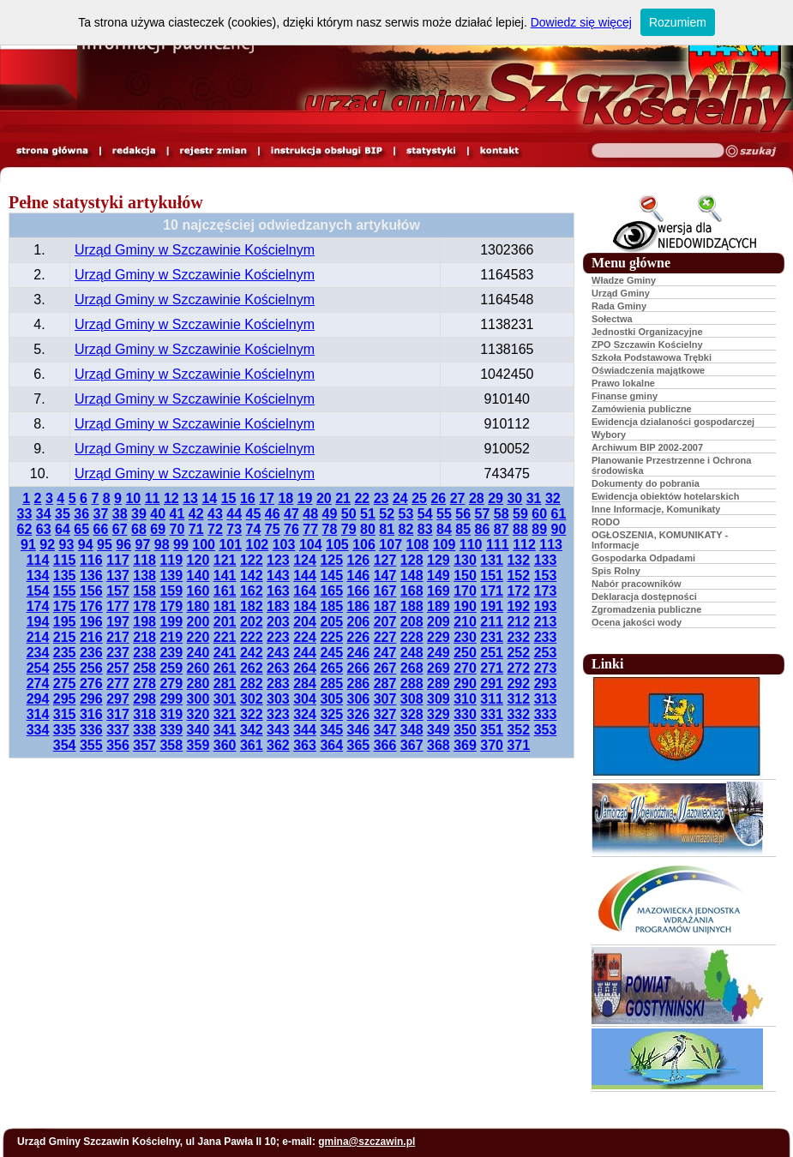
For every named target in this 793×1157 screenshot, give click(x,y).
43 (215, 514)
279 (171, 683)
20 (324, 498)
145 (331, 575)
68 (139, 529)
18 (285, 498)
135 (64, 575)
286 (358, 683)
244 (304, 652)
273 (545, 668)
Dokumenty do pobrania (646, 483)
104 (310, 544)
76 (291, 529)
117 (117, 560)
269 (438, 668)
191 (491, 606)
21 (343, 498)
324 (304, 714)
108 (418, 544)
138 (144, 575)
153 (545, 575)
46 (272, 514)
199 (171, 621)
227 (385, 637)
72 (215, 529)
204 (304, 621)
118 (144, 560)
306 (358, 699)
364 (331, 745)
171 (491, 591)
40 (157, 514)
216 (91, 637)
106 (363, 544)
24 (400, 498)
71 (196, 529)
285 (331, 683)
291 (491, 683)
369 (465, 745)
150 (465, 575)
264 (304, 668)
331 (491, 714)
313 (545, 699)
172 (518, 591)
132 (518, 560)
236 (91, 652)
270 (465, 668)
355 (91, 745)
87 (501, 529)
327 (385, 714)
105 (337, 544)
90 (559, 529)
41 (177, 514)
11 (152, 498)
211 (491, 621)
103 (284, 544)
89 (539, 529)
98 (162, 544)
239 (171, 652)
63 (43, 529)
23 (381, 498)
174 (38, 606)
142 (251, 575)
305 (331, 699)
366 (385, 745)
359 (198, 745)
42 (196, 514)
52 (386, 514)
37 (101, 514)
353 (545, 729)
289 (438, 683)
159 (171, 591)
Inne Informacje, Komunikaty (656, 509)
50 (349, 514)
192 (518, 606)
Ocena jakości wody (637, 622)
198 (144, 621)
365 (358, 745)
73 (234, 529)
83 (425, 529)
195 (64, 621)
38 (120, 514)
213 (545, 621)
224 (304, 637)
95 (104, 544)
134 (38, 575)
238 (144, 652)
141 (225, 575)
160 (198, 591)
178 (144, 606)
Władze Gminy (624, 280)
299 (171, 699)
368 (438, 745)
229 (438, 637)
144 (304, 575)
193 (545, 606)
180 (198, 606)
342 (251, 729)
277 (117, 683)
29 (495, 498)
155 (64, 591)
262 (251, 668)
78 (330, 529)
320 (198, 714)
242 (251, 652)
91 (28, 544)
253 (545, 652)
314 (38, 714)
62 (25, 529)
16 (247, 498)
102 (257, 544)
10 (133, 498)
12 (171, 498)
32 (553, 498)
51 (367, 514)
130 (465, 560)
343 (278, 729)
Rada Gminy (619, 306)
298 (144, 699)
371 (518, 745)
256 (91, 668)
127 (385, 560)
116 (91, 560)
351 (491, 729)
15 (229, 498)
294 (38, 699)
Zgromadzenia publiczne (646, 609)
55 (444, 514)
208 (412, 621)
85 (463, 529)
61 (559, 514)
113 (550, 544)
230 (465, 637)
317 (117, 714)
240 (198, 652)
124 (304, 560)
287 (385, 683)
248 (412, 652)
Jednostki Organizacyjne (647, 332)
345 (331, 729)
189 (438, 606)
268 (412, 668)
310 (465, 699)
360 (225, 745)
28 (476, 498)
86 (482, 529)
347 (385, 729)
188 (412, 606)
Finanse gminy (625, 396)
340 (198, 729)
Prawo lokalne (623, 383)
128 (412, 560)
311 (491, 699)
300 (198, 699)
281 (225, 683)
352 (518, 729)
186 (358, 606)
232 (518, 637)
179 (171, 606)
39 (139, 514)
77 (310, 529)
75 (272, 529)
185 (331, 606)
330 (465, 714)
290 (465, 683)
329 (438, 714)
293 (545, 683)
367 (412, 745)
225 (331, 637)
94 (85, 544)
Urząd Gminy (621, 293)
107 (390, 544)
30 (514, 498)
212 (518, 621)
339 (171, 729)
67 (120, 529)
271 (491, 668)
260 (198, 668)
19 (305, 498)
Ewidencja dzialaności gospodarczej (673, 422)
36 (81, 514)
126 (358, 560)
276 (91, 683)
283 (278, 683)
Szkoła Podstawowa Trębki (652, 357)
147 (385, 575)
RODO (606, 522)
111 (497, 544)
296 (91, 699)
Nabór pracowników (637, 583)
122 (251, 560)
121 (225, 560)
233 (545, 637)
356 (117, 745)
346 (358, 729)
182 (251, 606)
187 (385, 606)
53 (406, 514)
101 (230, 544)
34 (43, 514)
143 (278, 575)
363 (304, 745)
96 (123, 544)
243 (278, 652)
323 (278, 714)
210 (465, 621)
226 (358, 637)
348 (412, 729)
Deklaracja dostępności (644, 596)
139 (171, 575)
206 (358, 621)
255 (64, 668)
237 (117, 652)
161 (225, 591)
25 (419, 498)
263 (278, 668)
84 (444, 529)
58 (501, 514)
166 (358, 591)
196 (91, 621)
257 (117, 668)
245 (331, 652)
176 (91, 606)
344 (304, 729)
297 (117, 699)
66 (101, 529)
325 (331, 714)
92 (47, 544)
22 (361, 498)
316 (91, 714)
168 (412, 591)
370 (491, 745)
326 (358, 714)
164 (304, 591)
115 (64, 560)
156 (91, 591)
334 (38, 729)
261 (225, 668)
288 (412, 683)
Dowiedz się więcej (581, 22)
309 (438, 699)
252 (518, 652)
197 (117, 621)
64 (62, 529)
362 (278, 745)
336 (91, 729)
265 (331, 668)
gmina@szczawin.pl (366, 1142)
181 (225, 606)
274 (38, 683)
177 (117, 606)
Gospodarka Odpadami (643, 558)
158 (144, 591)
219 (171, 637)
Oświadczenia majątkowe (648, 370)
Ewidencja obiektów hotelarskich (665, 496)
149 (438, 575)
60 (539, 514)
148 (412, 575)
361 (251, 745)
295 (64, 699)
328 (412, 714)
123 (278, 560)
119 (171, 560)
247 (385, 652)
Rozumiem (677, 22)
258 (144, 668)
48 (310, 514)
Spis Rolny (616, 571)
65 (81, 529)
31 (534, 498)
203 (278, 621)
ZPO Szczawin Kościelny (647, 344)
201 (225, 621)
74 (253, 529)
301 (225, 699)
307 (385, 699)
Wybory (609, 434)
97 (143, 544)
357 (144, 745)
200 (198, 621)
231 (491, 637)
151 (491, 575)
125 (331, 560)
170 (465, 591)
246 (358, 652)
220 (198, 637)
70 (177, 529)
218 (144, 637)
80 (367, 529)
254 (38, 668)
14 (209, 498)
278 (144, 683)
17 (266, 498)
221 (225, 637)
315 (64, 714)
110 (471, 544)
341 (225, 729)
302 (251, 699)
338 (144, 729)
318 (144, 714)
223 (278, 637)
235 (64, 652)
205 (331, 621)
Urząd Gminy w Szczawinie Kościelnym (195, 250)
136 (91, 575)
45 (253, 514)
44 (234, 514)
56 (463, 514)
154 (38, 591)
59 (520, 514)
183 (278, 606)
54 (425, 514)
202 (251, 621)
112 (524, 544)
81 (386, 529)
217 (117, 637)
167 (385, 591)
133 (545, 560)
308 (412, 699)
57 (482, 514)
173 (545, 591)
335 (64, 729)
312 (518, 699)
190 (465, 606)
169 (438, 591)
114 (38, 560)
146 (358, 575)
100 (203, 544)
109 (444, 544)
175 (64, 606)
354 (64, 745)
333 (545, 714)
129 (438, 560)
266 (358, 668)
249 (438, 652)
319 (171, 714)
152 (518, 575)
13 (190, 498)
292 (518, 683)
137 (117, 575)
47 (291, 514)
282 (251, 683)
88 (520, 529)
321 (225, 714)
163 (278, 591)
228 (412, 637)
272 (518, 668)
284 (304, 683)
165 (331, 591)
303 (278, 699)
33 (25, 514)
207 (385, 621)
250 (465, 652)
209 (438, 621)
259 (171, 668)
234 (38, 652)
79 (349, 529)
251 (491, 652)
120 (198, 560)
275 (64, 683)
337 (117, 729)
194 (38, 621)
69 (157, 529)
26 (438, 498)
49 (330, 514)
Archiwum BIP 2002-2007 (647, 447)
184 (304, 606)
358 (171, 745)
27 (458, 498)
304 (304, 699)
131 (491, 560)
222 (251, 637)
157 (117, 591)
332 (518, 714)
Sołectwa (612, 319)
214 (38, 637)
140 (198, 575)
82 (406, 529)
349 (438, 729)
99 (181, 544)
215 (64, 637)
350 (465, 729)
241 (225, 652)
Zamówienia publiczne (642, 409)
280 (198, 683)
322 (251, 714)
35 (62, 514)
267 (385, 668)
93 (67, 544)
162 (251, 591)
